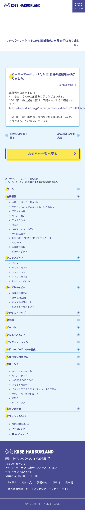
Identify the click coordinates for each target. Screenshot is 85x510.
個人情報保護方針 (18, 489)
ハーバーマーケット (22, 371)
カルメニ (16, 224)
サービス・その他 (21, 281)
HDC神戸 (16, 242)
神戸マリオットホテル (23, 229)
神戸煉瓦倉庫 (18, 233)
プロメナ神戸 (18, 211)
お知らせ (16, 398)
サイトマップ (18, 402)
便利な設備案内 (19, 293)
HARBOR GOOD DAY (22, 380)
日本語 (69, 482)
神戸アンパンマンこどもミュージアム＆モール (35, 206)
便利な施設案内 (19, 297)
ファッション (18, 272)
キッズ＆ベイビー (21, 267)
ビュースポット (19, 251)
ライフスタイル (19, 276)
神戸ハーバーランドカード (25, 393)
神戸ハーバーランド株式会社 (29, 458)
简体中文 (27, 482)
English (12, 482)
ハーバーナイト (19, 375)
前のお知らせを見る (19, 135)
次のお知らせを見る (66, 135)
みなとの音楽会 (19, 384)
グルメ (15, 263)
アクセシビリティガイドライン (51, 489)
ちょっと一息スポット (23, 306)
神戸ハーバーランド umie (25, 202)
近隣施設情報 (18, 247)
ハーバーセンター (21, 215)
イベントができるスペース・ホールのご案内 (34, 389)
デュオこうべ (18, 220)
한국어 (56, 482)
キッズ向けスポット (22, 302)
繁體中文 (42, 482)
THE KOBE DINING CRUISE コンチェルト (33, 238)
